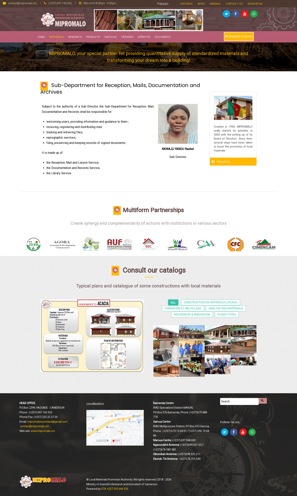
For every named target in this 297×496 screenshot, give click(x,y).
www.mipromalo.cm (43, 430)
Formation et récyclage (183, 308)
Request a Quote (238, 36)
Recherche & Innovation (192, 314)
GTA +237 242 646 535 (114, 488)
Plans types (226, 314)
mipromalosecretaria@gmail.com (47, 421)
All (173, 302)
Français (162, 3)
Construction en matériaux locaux (210, 302)
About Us (223, 160)
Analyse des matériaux (226, 308)
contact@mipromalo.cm (34, 426)
